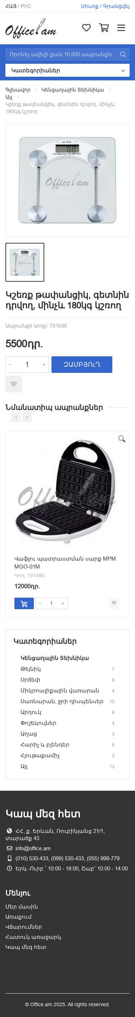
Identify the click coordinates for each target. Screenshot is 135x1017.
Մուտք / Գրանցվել (105, 6)
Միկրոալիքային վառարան (60, 690)
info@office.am (33, 848)
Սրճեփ (30, 680)
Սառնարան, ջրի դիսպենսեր (62, 701)
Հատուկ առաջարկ (33, 937)
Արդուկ (31, 712)
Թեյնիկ (31, 669)
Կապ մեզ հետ (25, 947)
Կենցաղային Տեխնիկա (72, 90)
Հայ (11, 6)
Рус (26, 6)
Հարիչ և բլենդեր (45, 744)
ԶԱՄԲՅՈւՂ (81, 364)
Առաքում (18, 917)
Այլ (8, 97)
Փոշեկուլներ (39, 723)
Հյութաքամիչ (40, 755)
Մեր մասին (21, 907)
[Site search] (61, 54)
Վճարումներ (23, 927)
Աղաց (29, 734)
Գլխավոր (18, 90)
